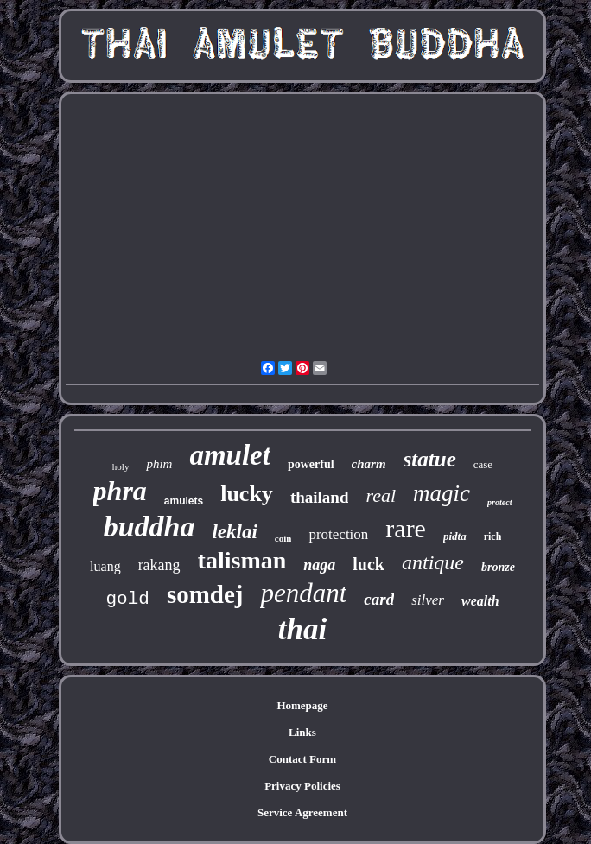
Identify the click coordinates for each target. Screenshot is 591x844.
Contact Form (302, 758)
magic (441, 493)
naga (319, 565)
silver (427, 600)
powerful (311, 464)
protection (338, 534)
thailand (319, 497)
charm (369, 464)
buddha (149, 527)
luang (105, 566)
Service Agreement (302, 812)
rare (405, 528)
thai (302, 629)
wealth (480, 600)
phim (159, 464)
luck (368, 564)
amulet (229, 455)
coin (283, 538)
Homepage (301, 705)
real (380, 495)
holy (121, 466)
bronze (498, 567)
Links (302, 732)
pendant (303, 593)
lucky (246, 493)
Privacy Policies (302, 785)
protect (499, 502)
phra (120, 490)
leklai (234, 532)
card (379, 599)
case (482, 464)
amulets (183, 501)
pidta (455, 536)
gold (127, 599)
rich (493, 536)
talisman (242, 560)
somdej (205, 594)
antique (433, 562)
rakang (159, 565)
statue (430, 459)
